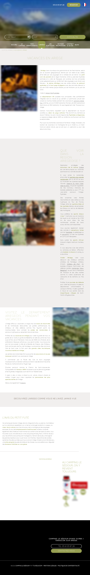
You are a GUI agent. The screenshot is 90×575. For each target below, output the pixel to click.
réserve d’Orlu (64, 186)
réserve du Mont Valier (75, 183)
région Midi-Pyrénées (52, 93)
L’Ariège (42, 45)
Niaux (81, 268)
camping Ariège (79, 101)
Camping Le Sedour (45, 459)
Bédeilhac (63, 270)
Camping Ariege (7, 50)
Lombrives (75, 268)
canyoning (65, 234)
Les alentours (50, 44)
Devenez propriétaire (60, 44)
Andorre (22, 383)
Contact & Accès (70, 44)
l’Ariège (81, 167)
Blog (77, 45)
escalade (69, 232)
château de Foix (73, 264)
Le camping (22, 44)
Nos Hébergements (31, 44)
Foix (41, 103)
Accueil (14, 45)
